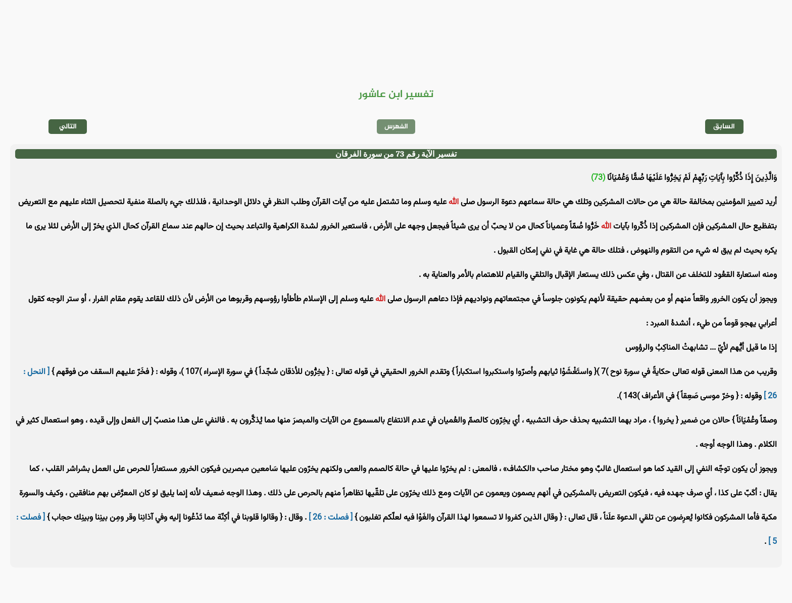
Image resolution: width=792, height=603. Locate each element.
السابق (724, 126)
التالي (68, 126)
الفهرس (396, 126)
